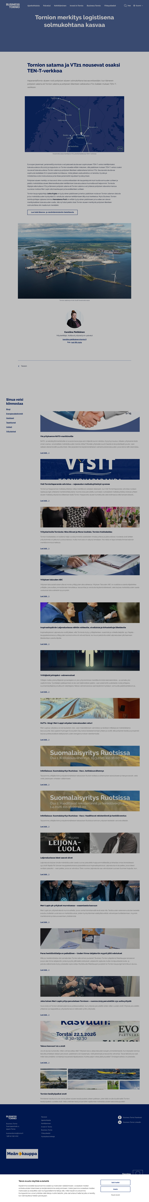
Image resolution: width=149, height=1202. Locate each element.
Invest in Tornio (76, 6)
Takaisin (24, 367)
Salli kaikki (116, 1182)
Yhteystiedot (110, 6)
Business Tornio (94, 6)
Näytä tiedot (115, 1195)
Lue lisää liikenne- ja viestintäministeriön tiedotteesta (53, 213)
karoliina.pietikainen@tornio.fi (74, 340)
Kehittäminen (60, 6)
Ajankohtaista (33, 6)
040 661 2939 (76, 343)
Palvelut (47, 6)
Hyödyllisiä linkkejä (48, 1141)
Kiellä (115, 1189)
